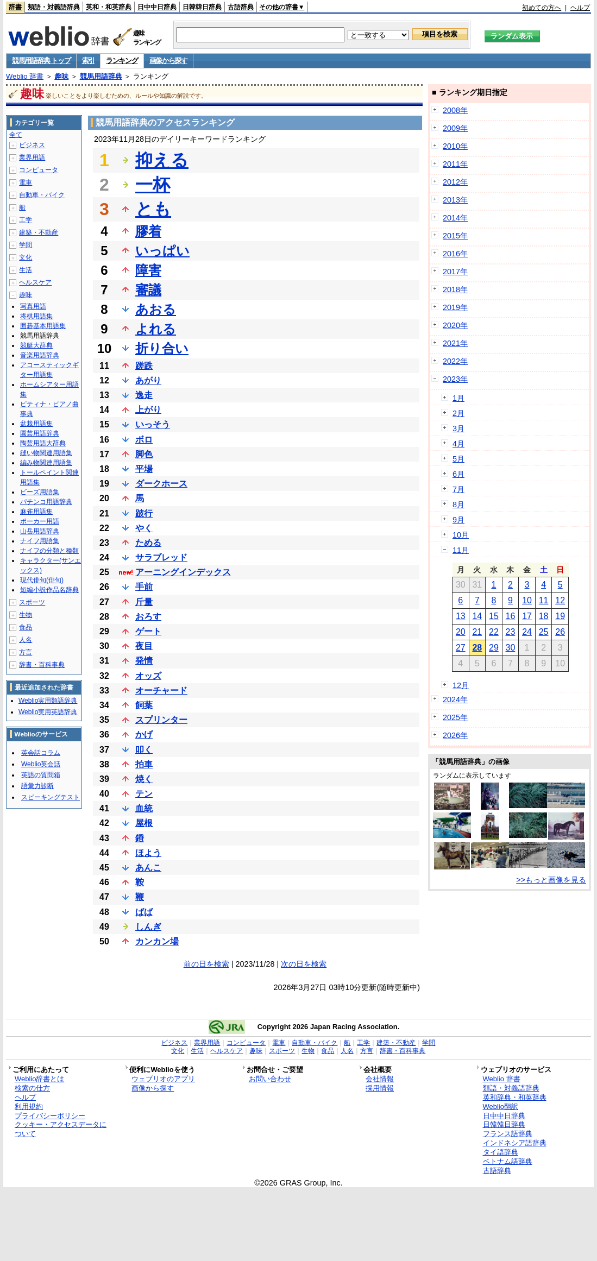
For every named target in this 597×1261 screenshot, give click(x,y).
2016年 (455, 253)
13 (461, 616)
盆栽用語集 (36, 423)
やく (144, 528)
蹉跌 (144, 365)
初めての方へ (541, 7)
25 (544, 631)
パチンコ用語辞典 (46, 502)
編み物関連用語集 (46, 462)
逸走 (144, 395)
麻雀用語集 (36, 511)
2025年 (455, 717)
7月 (458, 489)
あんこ (148, 867)
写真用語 (33, 306)
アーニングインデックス (183, 572)
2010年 (455, 146)
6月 (458, 474)
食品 (25, 627)
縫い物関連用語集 (46, 453)
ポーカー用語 (39, 521)
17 (527, 616)
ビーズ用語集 (39, 492)
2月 (458, 413)
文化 (25, 257)
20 (461, 631)
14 (477, 616)
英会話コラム (40, 752)
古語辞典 (241, 7)
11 (544, 600)
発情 (144, 660)
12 (560, 600)
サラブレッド (161, 557)
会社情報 (380, 1079)
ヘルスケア (35, 282)
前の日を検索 (206, 964)
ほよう (148, 853)
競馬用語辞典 (101, 76)
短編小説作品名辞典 (49, 590)
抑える (161, 160)
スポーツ (32, 602)
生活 (25, 270)
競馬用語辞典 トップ (41, 60)
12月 (461, 685)
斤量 (144, 602)
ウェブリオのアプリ (163, 1079)
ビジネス (32, 145)
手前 (144, 586)
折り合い (161, 348)
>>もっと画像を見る (551, 879)
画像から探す (168, 60)
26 (560, 631)
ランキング (122, 60)
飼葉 (144, 705)
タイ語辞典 (500, 1152)
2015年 (455, 235)
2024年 (455, 699)
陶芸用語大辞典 (43, 443)
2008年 (455, 110)
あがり (148, 380)
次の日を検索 (303, 964)
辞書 (15, 7)
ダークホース (161, 483)
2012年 (455, 182)
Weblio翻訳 (500, 1106)
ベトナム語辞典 (507, 1161)
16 (511, 616)
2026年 (455, 735)
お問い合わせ (270, 1079)
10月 (461, 535)
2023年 (455, 379)
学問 (25, 245)
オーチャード (161, 690)
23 (511, 631)
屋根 (144, 823)
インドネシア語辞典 (514, 1143)
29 (494, 647)
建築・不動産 (38, 232)
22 (494, 631)
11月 (461, 550)
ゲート (148, 631)
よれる (155, 328)
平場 (144, 469)
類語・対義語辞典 (54, 7)
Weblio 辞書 (24, 76)
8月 (458, 504)
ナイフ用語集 (39, 541)
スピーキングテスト (50, 797)
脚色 (144, 454)
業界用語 (32, 157)
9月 (458, 519)
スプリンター (161, 719)
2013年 (455, 200)
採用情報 (380, 1088)
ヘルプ (580, 7)
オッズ (148, 675)
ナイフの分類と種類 (49, 550)
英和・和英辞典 (108, 7)
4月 (458, 443)
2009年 (455, 128)
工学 (25, 220)
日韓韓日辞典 (202, 7)
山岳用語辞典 (39, 531)
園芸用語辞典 (39, 433)
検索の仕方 (32, 1088)
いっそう (152, 424)
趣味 (61, 76)
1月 (458, 398)
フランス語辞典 (507, 1134)
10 (527, 600)
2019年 (455, 307)
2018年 (455, 289)
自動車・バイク (42, 195)
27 (461, 647)
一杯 (152, 184)
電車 (25, 182)
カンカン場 (157, 941)
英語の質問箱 (40, 775)
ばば (144, 912)
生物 (25, 615)
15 (494, 616)
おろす (148, 616)
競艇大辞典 (36, 345)
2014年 (455, 217)
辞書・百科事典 (42, 665)
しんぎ (148, 926)
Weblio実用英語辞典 (47, 712)
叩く (144, 749)
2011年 (455, 164)
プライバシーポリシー (50, 1116)
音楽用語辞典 (39, 355)
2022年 (455, 361)
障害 (148, 270)
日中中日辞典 (157, 7)
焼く (144, 779)
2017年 (455, 271)
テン (144, 793)
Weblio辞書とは (39, 1079)
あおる (155, 309)
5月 (458, 459)
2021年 (455, 343)
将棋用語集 (36, 316)
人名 (25, 640)
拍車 (144, 764)
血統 (144, 808)
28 (477, 647)
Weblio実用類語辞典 (47, 700)
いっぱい (162, 250)
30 (511, 647)
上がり (148, 409)
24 (527, 631)
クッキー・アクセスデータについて (60, 1129)
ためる (148, 542)
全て (15, 134)
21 (477, 631)
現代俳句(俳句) (42, 580)
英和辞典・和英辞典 (514, 1097)
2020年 (455, 325)
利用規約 (29, 1106)
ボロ (144, 439)
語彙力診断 (37, 786)
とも (153, 209)
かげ (144, 734)
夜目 (144, 646)
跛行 (144, 513)
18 (544, 616)
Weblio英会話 (40, 764)
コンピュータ (38, 170)
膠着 (148, 231)
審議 (148, 289)
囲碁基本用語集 (43, 326)
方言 (25, 652)
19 (560, 616)
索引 (88, 60)
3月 (458, 428)
